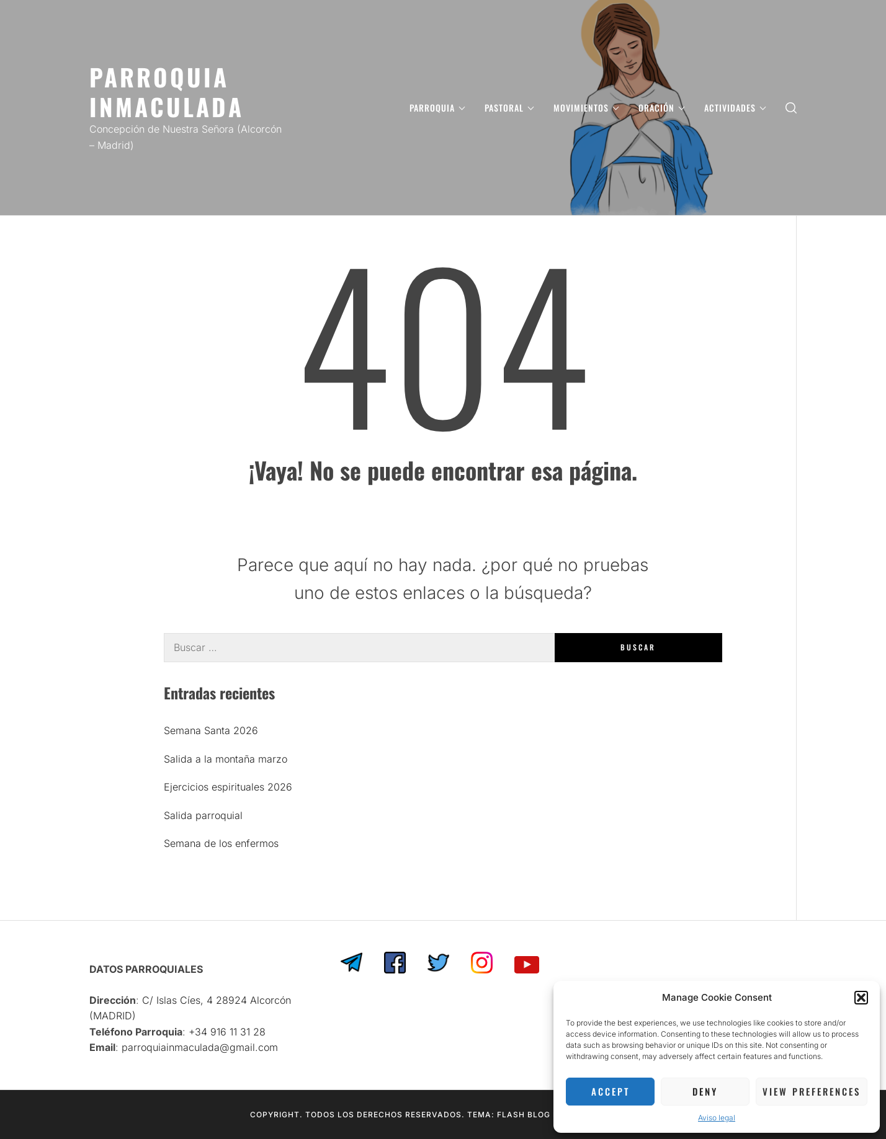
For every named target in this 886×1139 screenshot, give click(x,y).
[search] (791, 107)
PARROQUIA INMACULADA (166, 91)
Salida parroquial (203, 815)
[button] (861, 997)
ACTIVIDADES (735, 107)
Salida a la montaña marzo (225, 759)
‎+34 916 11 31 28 (227, 1032)
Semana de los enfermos (221, 843)
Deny (705, 1091)
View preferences (812, 1091)
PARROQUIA (437, 107)
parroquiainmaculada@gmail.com (200, 1047)
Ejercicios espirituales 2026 (228, 787)
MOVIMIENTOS (586, 107)
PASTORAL (509, 107)
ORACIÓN (661, 107)
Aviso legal (716, 1117)
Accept (610, 1091)
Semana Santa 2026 (211, 730)
